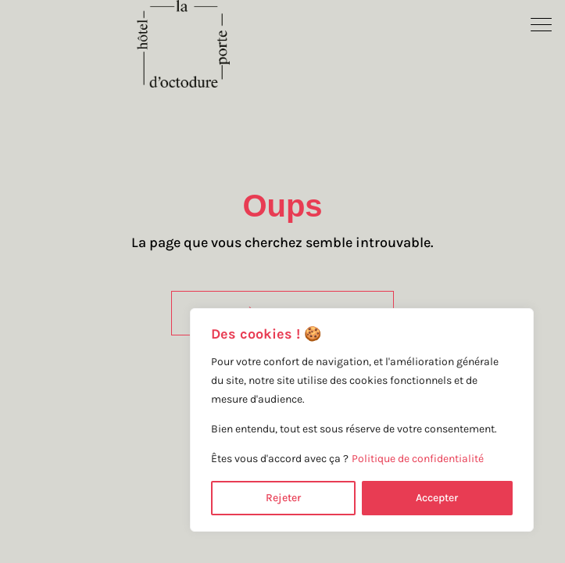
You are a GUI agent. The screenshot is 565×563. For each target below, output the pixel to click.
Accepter (437, 497)
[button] (541, 23)
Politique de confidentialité (418, 458)
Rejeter (283, 497)
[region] (362, 420)
